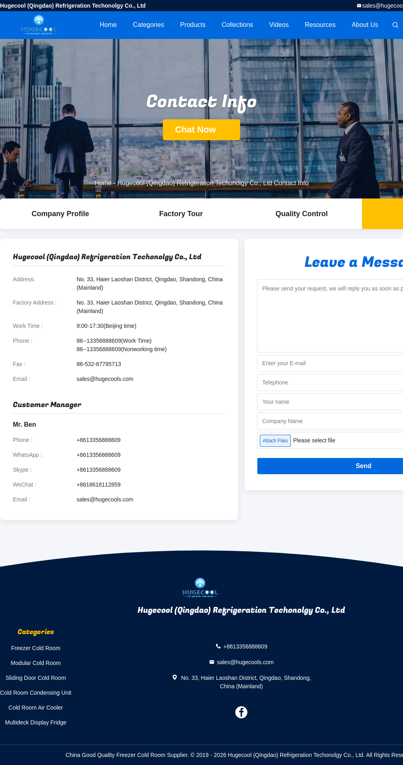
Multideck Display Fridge (35, 722)
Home (108, 24)
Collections (237, 24)
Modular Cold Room (35, 663)
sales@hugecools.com (104, 379)
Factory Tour (181, 214)
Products (193, 24)
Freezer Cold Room (35, 648)
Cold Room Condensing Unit (35, 692)
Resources (320, 24)
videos (279, 24)
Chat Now (201, 130)
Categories (148, 24)
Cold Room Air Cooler (35, 707)
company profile (60, 214)
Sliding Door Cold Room (36, 678)
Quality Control (302, 214)
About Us (365, 24)
